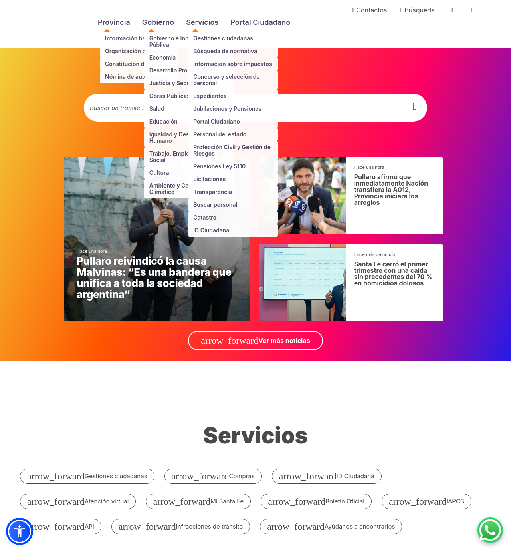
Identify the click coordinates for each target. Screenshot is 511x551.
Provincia (114, 22)
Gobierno (158, 22)
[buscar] (414, 106)
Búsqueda (417, 10)
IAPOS (426, 501)
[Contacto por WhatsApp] (490, 530)
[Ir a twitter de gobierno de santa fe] (466, 10)
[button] (19, 531)
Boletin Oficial (316, 501)
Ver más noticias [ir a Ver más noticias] (255, 340)
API (60, 526)
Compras (213, 476)
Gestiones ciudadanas (87, 476)
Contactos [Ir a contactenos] (369, 10)
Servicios (202, 22)
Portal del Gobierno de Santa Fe (39, 24)
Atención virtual (78, 501)
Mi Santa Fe (198, 501)
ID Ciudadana (326, 476)
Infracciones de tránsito (181, 526)
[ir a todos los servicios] (255, 440)
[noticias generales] (157, 239)
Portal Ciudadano (260, 22)
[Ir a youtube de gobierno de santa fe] (476, 10)
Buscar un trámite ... (118, 108)
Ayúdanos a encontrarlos (331, 526)
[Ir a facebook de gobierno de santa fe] (456, 10)
